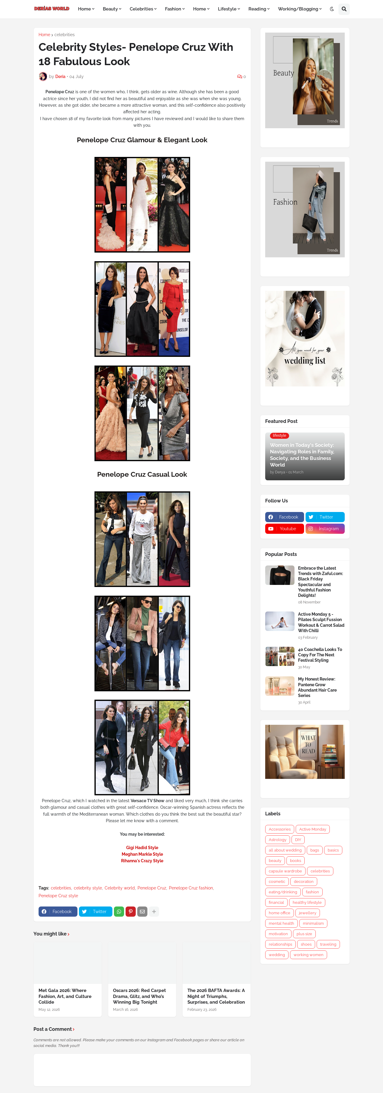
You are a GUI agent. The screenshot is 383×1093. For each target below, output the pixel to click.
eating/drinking (283, 892)
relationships (280, 944)
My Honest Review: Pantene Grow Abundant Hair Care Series (317, 687)
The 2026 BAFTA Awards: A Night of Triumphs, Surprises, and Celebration (216, 996)
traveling (328, 944)
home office (279, 913)
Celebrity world (120, 888)
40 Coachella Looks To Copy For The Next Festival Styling (320, 655)
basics (333, 850)
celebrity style (88, 888)
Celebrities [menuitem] (141, 9)
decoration (304, 881)
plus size (304, 934)
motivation (278, 934)
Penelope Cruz (152, 888)
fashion (312, 892)
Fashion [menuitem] (173, 9)
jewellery (307, 913)
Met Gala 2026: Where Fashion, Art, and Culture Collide (65, 996)
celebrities (64, 35)
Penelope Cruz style (58, 895)
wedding (277, 955)
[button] (331, 9)
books (295, 860)
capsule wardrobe (285, 871)
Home (44, 35)
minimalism (313, 923)
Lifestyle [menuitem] (227, 9)
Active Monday (312, 829)
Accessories (280, 829)
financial (276, 902)
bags (314, 850)
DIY (298, 839)
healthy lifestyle (307, 902)
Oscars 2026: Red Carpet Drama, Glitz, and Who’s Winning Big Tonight (139, 996)
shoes (306, 944)
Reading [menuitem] (257, 9)
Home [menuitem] (84, 9)
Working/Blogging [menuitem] (298, 9)
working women (309, 955)
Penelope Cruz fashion (191, 888)
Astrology (277, 839)
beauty (275, 860)
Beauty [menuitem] (110, 9)
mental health (281, 923)
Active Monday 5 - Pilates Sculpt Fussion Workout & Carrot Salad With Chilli (321, 622)
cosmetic (277, 881)
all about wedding (285, 850)
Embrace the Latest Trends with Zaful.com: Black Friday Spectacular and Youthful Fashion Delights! (320, 582)
